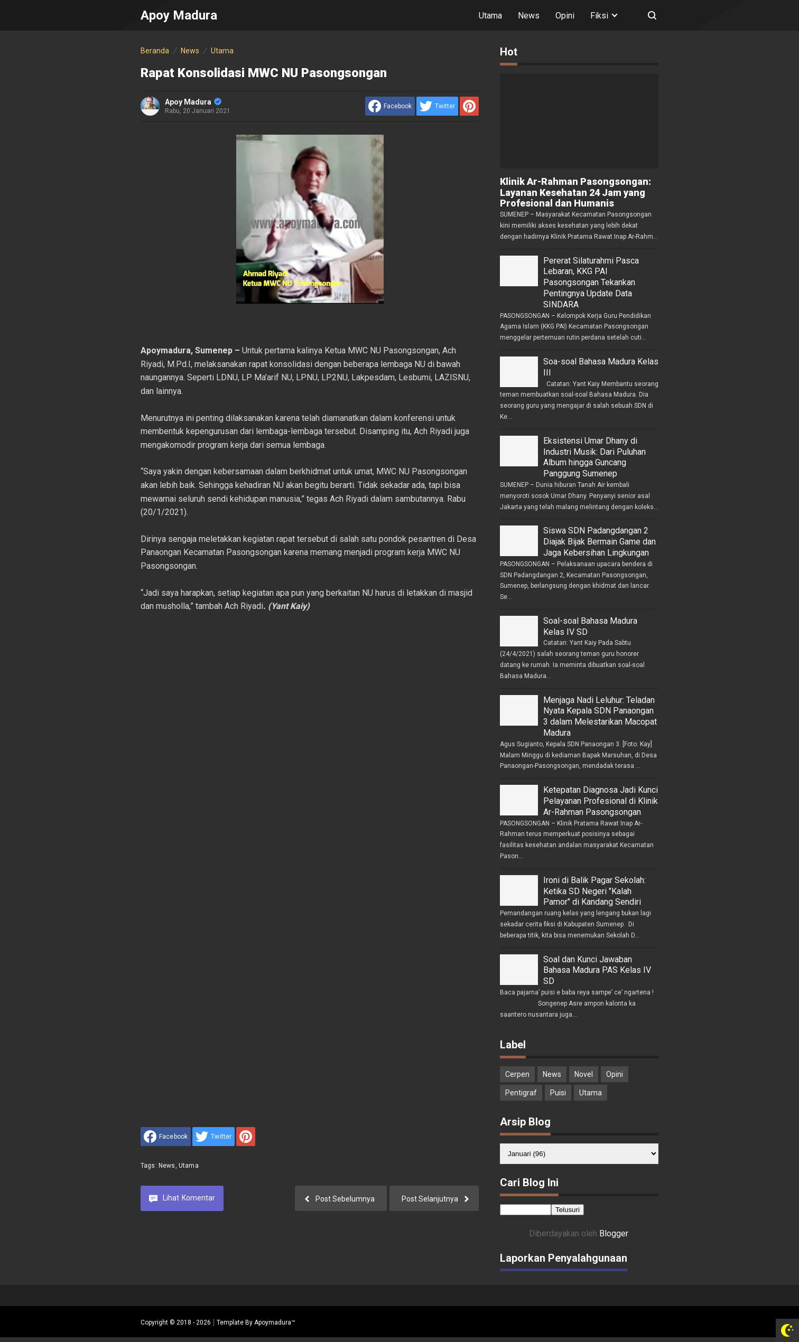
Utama (490, 16)
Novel (583, 1074)
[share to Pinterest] (469, 106)
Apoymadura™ (274, 1322)
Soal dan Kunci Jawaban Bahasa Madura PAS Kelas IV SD (597, 970)
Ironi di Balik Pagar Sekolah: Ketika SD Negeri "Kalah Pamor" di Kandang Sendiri (594, 891)
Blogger (613, 1233)
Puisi (558, 1092)
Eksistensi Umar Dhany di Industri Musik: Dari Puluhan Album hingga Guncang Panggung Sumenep (594, 457)
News (529, 16)
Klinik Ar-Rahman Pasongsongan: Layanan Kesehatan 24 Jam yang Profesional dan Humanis (575, 192)
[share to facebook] (390, 106)
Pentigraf (521, 1092)
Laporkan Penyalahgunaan (563, 1258)
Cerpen (517, 1074)
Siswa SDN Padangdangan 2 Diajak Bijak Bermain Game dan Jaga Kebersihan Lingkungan (599, 541)
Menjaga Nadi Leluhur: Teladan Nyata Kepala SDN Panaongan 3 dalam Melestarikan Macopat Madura (600, 716)
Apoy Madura (193, 102)
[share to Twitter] (437, 106)
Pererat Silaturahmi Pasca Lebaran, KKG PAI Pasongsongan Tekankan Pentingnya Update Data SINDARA (591, 282)
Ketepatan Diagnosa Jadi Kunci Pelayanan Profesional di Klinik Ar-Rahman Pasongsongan (600, 801)
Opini (564, 16)
